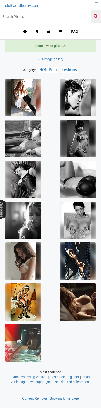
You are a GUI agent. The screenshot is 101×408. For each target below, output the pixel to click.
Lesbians (69, 70)
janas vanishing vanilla (29, 377)
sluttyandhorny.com (22, 5)
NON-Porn (48, 70)
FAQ (74, 31)
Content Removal (34, 398)
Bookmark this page (64, 398)
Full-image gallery (50, 59)
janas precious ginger (63, 377)
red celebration (78, 382)
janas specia (55, 382)
